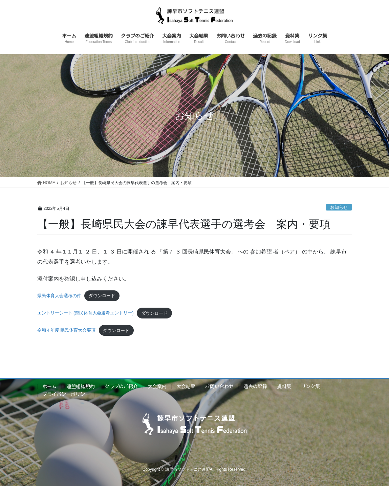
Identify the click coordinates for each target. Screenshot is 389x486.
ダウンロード (102, 295)
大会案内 (157, 386)
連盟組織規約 (80, 386)
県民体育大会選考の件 (59, 295)
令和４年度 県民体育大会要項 (66, 330)
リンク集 (310, 386)
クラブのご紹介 (121, 386)
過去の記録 (255, 386)
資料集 (284, 386)
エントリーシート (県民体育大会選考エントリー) (85, 313)
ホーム (49, 386)
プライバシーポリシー (66, 394)
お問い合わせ (219, 386)
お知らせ (339, 207)
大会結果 (185, 386)
